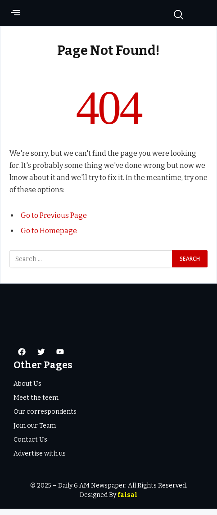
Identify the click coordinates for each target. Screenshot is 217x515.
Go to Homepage (49, 237)
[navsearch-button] (175, 14)
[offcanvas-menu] (15, 15)
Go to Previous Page (54, 221)
